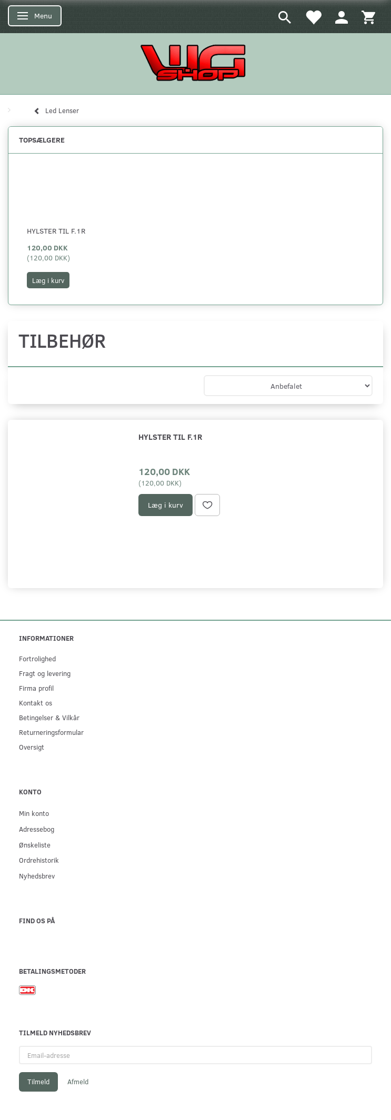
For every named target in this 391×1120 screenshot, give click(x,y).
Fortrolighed (37, 658)
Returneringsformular (51, 732)
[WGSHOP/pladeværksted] (195, 62)
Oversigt (31, 746)
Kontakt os (35, 702)
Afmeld (77, 1081)
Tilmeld (38, 1081)
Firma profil (36, 687)
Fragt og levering (45, 673)
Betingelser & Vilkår (49, 717)
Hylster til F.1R (56, 231)
